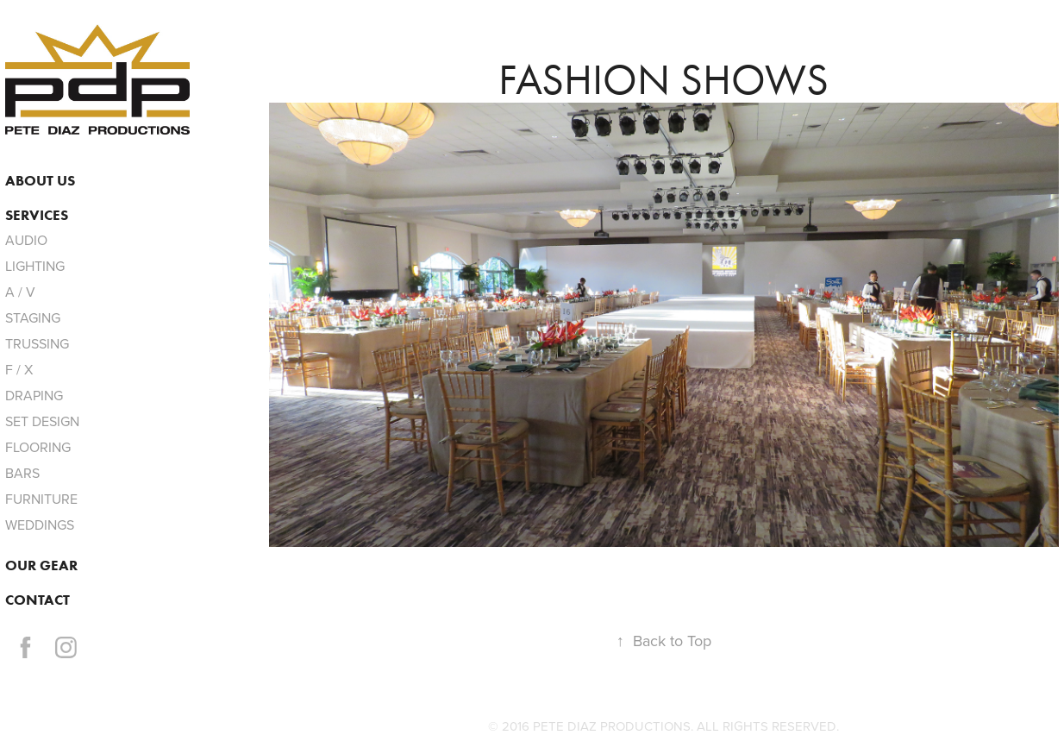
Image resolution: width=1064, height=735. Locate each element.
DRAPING (34, 395)
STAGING (32, 317)
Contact (37, 599)
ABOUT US (40, 180)
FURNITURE (41, 498)
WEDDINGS (39, 524)
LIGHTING (35, 265)
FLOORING (38, 446)
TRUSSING (37, 343)
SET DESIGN (42, 420)
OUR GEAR (41, 565)
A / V (20, 291)
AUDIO (26, 239)
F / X (19, 369)
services (36, 214)
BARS (22, 472)
